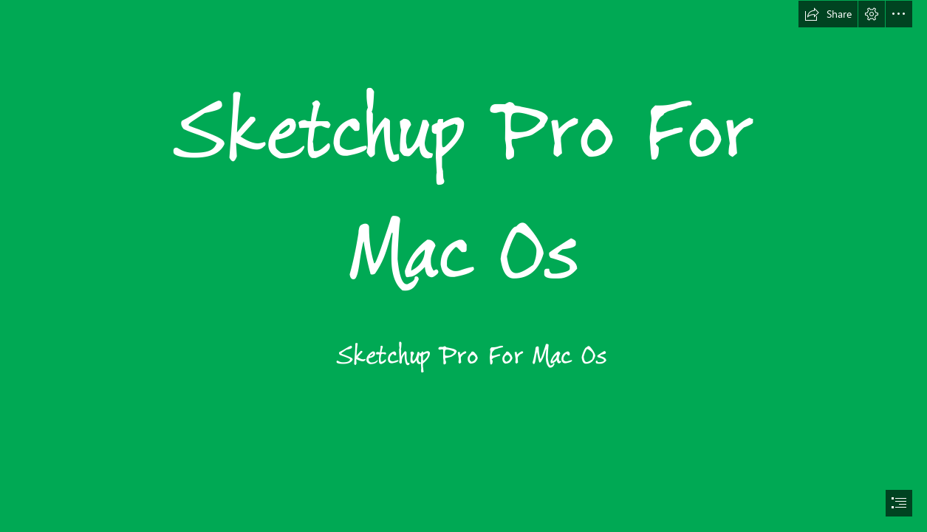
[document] (463, 266)
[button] (828, 14)
